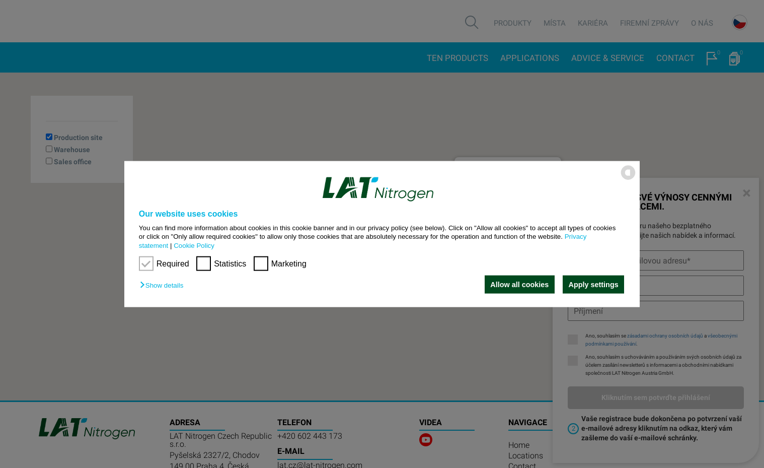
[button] (164, 285)
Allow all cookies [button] (519, 285)
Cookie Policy (194, 245)
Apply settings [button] (594, 285)
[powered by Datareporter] (628, 179)
